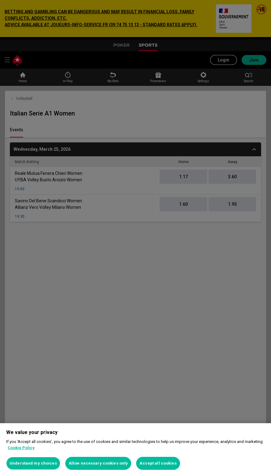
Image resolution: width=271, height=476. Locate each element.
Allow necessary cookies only (98, 463)
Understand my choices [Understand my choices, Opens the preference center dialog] (33, 463)
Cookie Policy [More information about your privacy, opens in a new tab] (21, 447)
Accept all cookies (158, 463)
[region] (135, 449)
